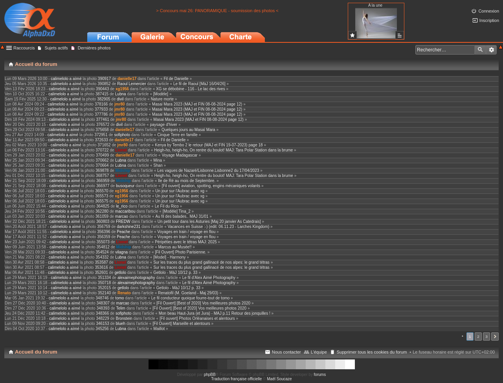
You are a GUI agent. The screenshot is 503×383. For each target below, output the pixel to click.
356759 (103, 226)
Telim (120, 308)
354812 (103, 247)
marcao (121, 216)
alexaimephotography (136, 277)
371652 (103, 145)
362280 (101, 211)
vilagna (121, 252)
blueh (120, 323)
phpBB (210, 374)
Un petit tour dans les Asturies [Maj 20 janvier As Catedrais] (209, 221)
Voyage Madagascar (179, 155)
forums (320, 374)
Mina (157, 160)
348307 (103, 303)
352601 (101, 272)
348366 (102, 313)
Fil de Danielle (175, 79)
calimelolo (59, 79)
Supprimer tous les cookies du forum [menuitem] (372, 352)
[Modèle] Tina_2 (177, 211)
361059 (101, 216)
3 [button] (486, 336)
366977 (102, 186)
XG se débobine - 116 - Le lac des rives (190, 89)
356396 (103, 232)
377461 (102, 119)
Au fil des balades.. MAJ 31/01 (181, 216)
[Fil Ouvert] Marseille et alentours (181, 323)
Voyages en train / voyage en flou (186, 232)
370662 (101, 160)
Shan (157, 165)
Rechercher (480, 50)
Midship (122, 170)
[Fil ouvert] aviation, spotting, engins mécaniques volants (211, 186)
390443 (102, 89)
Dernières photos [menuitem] (94, 48)
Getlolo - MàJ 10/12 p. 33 (175, 272)
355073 (103, 242)
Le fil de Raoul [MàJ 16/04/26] (199, 84)
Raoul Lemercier (131, 84)
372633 (101, 140)
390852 (103, 84)
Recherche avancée (491, 50)
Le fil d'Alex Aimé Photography (208, 277)
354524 (101, 252)
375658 (101, 130)
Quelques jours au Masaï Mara (188, 130)
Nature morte (162, 99)
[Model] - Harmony (169, 257)
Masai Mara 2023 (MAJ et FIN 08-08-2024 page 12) (197, 104)
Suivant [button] (495, 336)
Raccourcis (24, 48)
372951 (100, 135)
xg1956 (122, 89)
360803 (102, 221)
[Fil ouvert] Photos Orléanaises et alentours (197, 318)
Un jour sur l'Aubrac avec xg (179, 191)
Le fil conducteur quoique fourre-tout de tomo (190, 298)
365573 (101, 196)
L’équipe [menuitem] (319, 352)
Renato (124, 293)
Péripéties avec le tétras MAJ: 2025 (186, 242)
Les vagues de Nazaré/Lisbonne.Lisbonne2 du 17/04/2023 (208, 170)
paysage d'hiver (163, 124)
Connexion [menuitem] (488, 11)
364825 (102, 206)
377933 (101, 109)
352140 (104, 293)
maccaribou (125, 211)
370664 (101, 165)
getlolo (120, 272)
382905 (103, 99)
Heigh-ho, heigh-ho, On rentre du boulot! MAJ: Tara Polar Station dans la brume (223, 150)
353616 (101, 267)
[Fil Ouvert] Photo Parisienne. (180, 252)
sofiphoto (122, 135)
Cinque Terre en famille (177, 135)
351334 (104, 277)
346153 (102, 323)
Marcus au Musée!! (175, 247)
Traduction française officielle (236, 379)
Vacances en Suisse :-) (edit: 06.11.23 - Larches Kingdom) (218, 226)
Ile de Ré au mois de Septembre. (186, 181)
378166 (101, 104)
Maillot (159, 328)
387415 (101, 94)
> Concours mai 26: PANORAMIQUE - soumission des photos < (217, 10)
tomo (119, 298)
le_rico (121, 206)
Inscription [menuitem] (489, 20)
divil (120, 99)
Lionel (121, 150)
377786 (101, 114)
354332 (101, 257)
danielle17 (126, 79)
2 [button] (478, 336)
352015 (104, 288)
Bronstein (124, 318)
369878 (101, 170)
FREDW (123, 221)
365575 (101, 201)
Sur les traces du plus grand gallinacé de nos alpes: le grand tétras (211, 262)
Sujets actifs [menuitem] (56, 48)
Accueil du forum (36, 352)
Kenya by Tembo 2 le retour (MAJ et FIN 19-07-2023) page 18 (209, 145)
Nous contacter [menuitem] (286, 352)
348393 (103, 308)
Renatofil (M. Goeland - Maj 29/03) (188, 293)
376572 (102, 124)
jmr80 (119, 104)
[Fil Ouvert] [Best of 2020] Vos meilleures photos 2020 (203, 303)
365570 (101, 191)
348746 (101, 298)
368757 (102, 175)
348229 (102, 318)
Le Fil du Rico (167, 206)
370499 (102, 155)
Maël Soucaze (279, 379)
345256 (101, 328)
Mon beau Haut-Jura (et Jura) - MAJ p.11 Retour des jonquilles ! (214, 313)
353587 (101, 262)
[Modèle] (160, 94)
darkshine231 (128, 226)
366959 (102, 181)
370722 (101, 150)
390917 (104, 79)
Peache (123, 232)
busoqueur (125, 186)
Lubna (120, 94)
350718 (104, 283)
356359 (103, 237)
